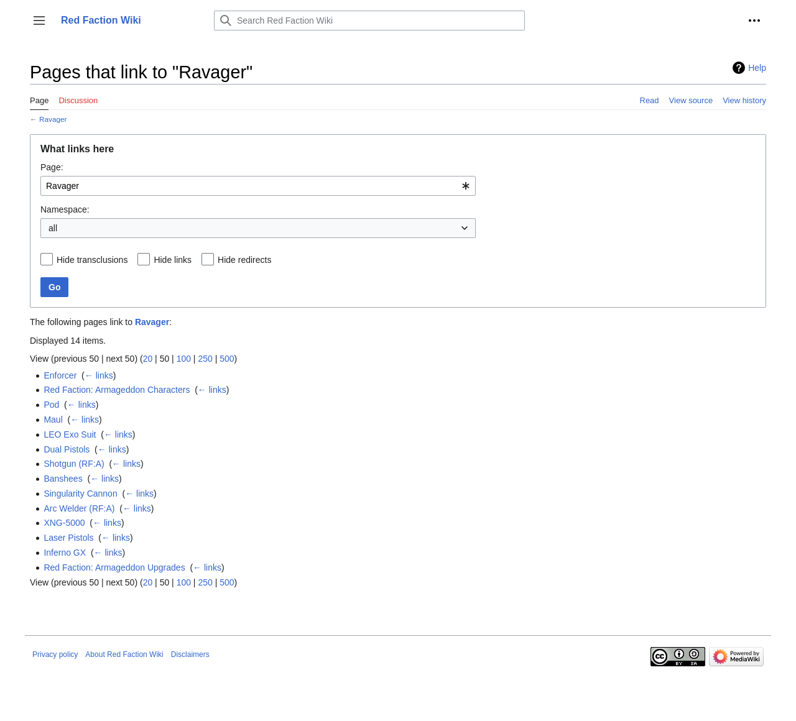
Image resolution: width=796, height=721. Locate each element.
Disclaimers (190, 654)
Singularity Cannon (80, 493)
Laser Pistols (68, 538)
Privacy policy (55, 654)
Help (757, 68)
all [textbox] (53, 228)
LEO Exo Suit (70, 434)
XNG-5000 (64, 523)
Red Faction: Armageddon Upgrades (114, 567)
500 (227, 359)
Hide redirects (244, 260)
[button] (39, 20)
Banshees (63, 479)
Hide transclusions (92, 260)
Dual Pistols (67, 449)
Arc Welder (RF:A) (79, 508)
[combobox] (258, 186)
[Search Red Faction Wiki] (369, 20)
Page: (51, 167)
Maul (53, 420)
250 (205, 359)
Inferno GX (65, 553)
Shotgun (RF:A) (74, 464)
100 (184, 359)
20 (148, 359)
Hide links (173, 260)
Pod (51, 405)
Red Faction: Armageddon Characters (117, 390)
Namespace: (65, 209)
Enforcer (60, 375)
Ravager (53, 119)
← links (99, 375)
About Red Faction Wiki (124, 654)
